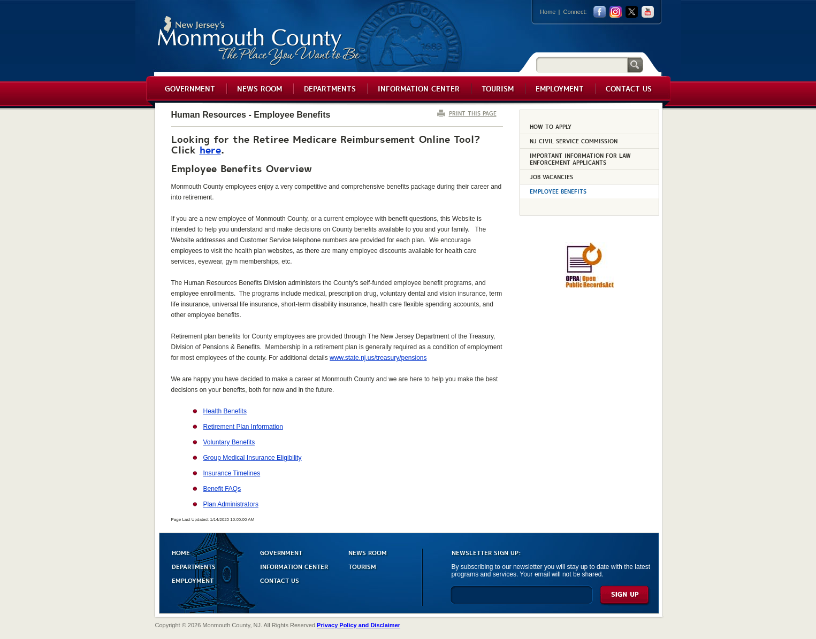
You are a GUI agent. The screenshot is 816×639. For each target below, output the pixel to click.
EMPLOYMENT (192, 579)
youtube (648, 12)
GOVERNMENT (281, 552)
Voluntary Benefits (229, 442)
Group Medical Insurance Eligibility (252, 457)
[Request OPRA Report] (589, 286)
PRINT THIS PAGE (473, 113)
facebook (599, 12)
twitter (632, 12)
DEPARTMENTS (194, 566)
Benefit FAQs (222, 488)
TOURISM (362, 566)
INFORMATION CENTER (294, 566)
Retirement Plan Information (243, 426)
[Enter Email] (521, 600)
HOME (181, 552)
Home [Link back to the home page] (547, 12)
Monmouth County (259, 41)
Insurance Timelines (232, 473)
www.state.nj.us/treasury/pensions (378, 357)
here (210, 149)
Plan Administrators (230, 504)
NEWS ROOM (367, 552)
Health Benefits (225, 411)
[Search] (581, 64)
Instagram (615, 12)
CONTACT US (279, 579)
